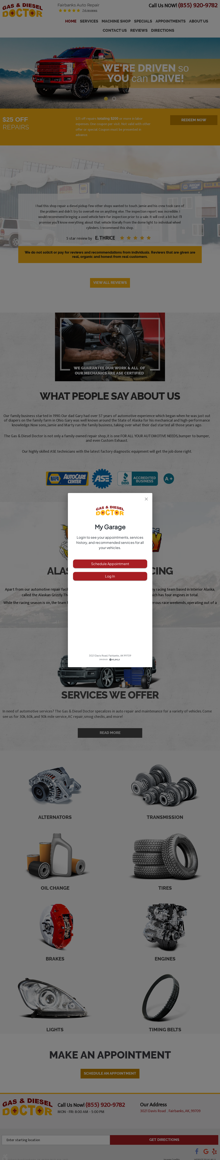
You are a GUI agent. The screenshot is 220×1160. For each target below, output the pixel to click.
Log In (110, 576)
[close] (146, 499)
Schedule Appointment (110, 564)
